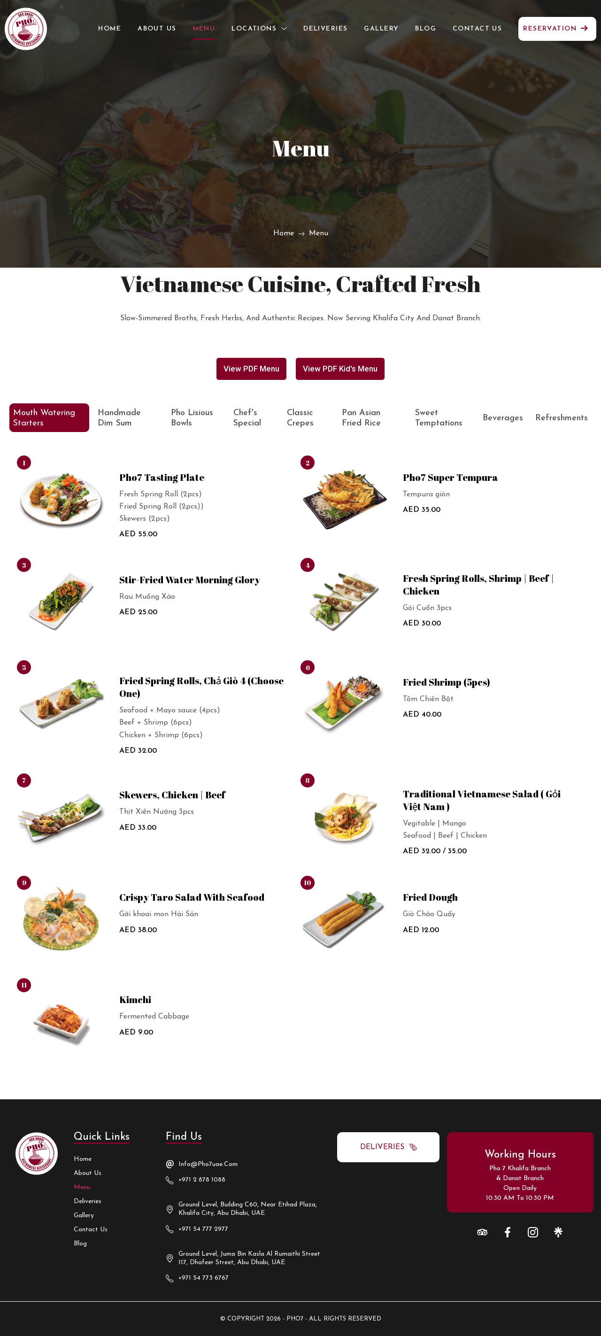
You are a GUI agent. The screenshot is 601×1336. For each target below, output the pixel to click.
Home (283, 233)
